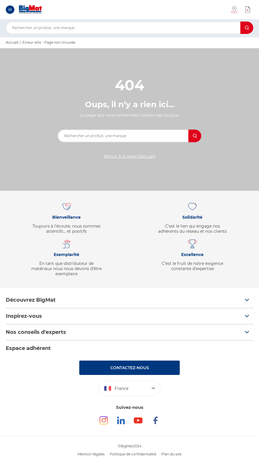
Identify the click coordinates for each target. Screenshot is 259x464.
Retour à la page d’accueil (129, 156)
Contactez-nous (129, 367)
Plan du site (171, 454)
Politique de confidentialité (133, 454)
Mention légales (91, 454)
